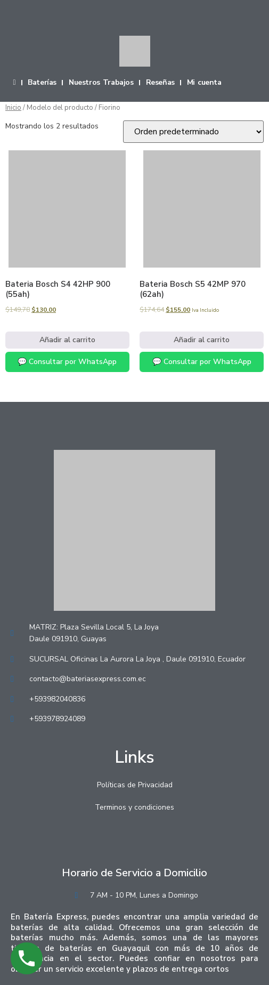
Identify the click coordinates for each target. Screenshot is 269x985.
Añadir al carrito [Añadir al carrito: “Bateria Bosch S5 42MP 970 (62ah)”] (202, 340)
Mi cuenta (204, 82)
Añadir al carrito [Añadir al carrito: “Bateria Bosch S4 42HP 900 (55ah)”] (67, 340)
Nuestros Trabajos (101, 82)
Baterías (42, 82)
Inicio (13, 107)
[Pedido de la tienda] (193, 131)
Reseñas (160, 82)
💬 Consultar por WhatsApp (67, 362)
